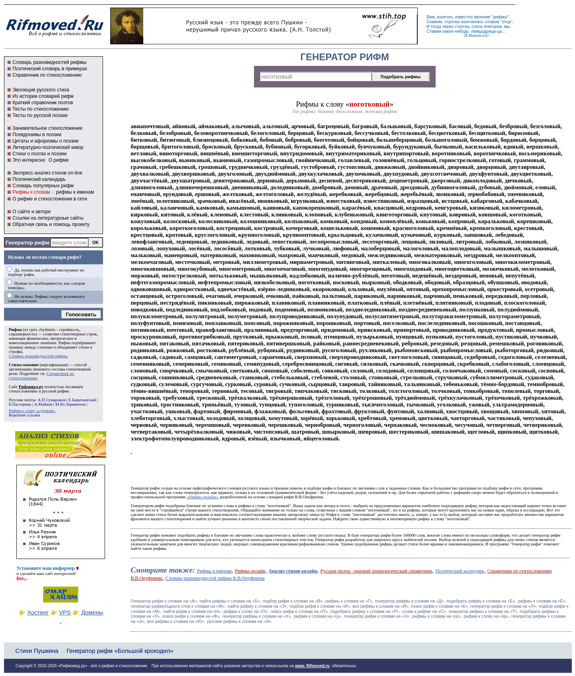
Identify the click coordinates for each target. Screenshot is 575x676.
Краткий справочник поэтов (42, 102)
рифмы (500, 16)
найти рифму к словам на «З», (258, 606)
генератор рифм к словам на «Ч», (377, 616)
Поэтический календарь (38, 179)
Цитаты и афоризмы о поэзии (45, 141)
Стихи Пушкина (36, 650)
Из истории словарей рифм (42, 96)
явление (482, 16)
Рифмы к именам (214, 571)
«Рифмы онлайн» (202, 497)
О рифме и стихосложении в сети (49, 199)
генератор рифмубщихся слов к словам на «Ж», (178, 606)
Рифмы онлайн (250, 571)
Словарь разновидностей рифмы (49, 62)
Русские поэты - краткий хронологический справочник (376, 571)
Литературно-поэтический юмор (47, 147)
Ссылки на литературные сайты (47, 218)
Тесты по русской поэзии (39, 115)
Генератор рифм (27, 243)
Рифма (15, 329)
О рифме (58, 160)
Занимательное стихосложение (47, 128)
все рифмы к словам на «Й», (381, 606)
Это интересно (28, 160)
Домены (92, 612)
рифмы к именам (75, 192)
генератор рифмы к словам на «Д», (410, 601)
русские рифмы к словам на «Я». (239, 621)
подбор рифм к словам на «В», (293, 601)
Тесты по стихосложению (40, 109)
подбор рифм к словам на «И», (320, 606)
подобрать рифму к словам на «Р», (365, 611)
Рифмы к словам (31, 192)
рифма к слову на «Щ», (487, 616)
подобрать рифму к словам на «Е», (481, 601)
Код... (21, 578)
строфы (15, 351)
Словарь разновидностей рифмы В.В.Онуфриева (214, 578)
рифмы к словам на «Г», (349, 601)
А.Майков (43, 404)
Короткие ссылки (24, 415)
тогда (436, 26)
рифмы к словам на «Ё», (542, 601)
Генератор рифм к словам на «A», (164, 601)
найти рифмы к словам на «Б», (230, 601)
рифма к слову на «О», (246, 611)
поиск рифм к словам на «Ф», (191, 616)
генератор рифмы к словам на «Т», (483, 611)
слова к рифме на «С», (424, 611)
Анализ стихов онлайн (293, 571)
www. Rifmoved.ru (312, 666)
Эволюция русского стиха (40, 90)
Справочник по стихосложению (46, 75)
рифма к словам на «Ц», (318, 616)
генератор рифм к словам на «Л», (503, 606)
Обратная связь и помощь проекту (50, 224)
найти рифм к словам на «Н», (192, 611)
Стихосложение (23, 365)
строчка (452, 21)
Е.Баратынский (82, 400)
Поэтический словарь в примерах (49, 68)
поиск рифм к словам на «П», (300, 611)
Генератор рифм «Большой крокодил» (120, 650)
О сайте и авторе (31, 211)
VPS (65, 612)
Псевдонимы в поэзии (36, 134)
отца (506, 21)
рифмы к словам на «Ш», (437, 616)
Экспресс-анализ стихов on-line (47, 173)
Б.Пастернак (20, 404)
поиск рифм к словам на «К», (440, 606)
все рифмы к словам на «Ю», (176, 621)
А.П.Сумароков (51, 400)
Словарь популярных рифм (42, 185)
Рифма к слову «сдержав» (32, 410)
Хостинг (37, 612)
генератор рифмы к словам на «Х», (257, 616)
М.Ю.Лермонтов (70, 404)
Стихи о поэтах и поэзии (39, 154)
